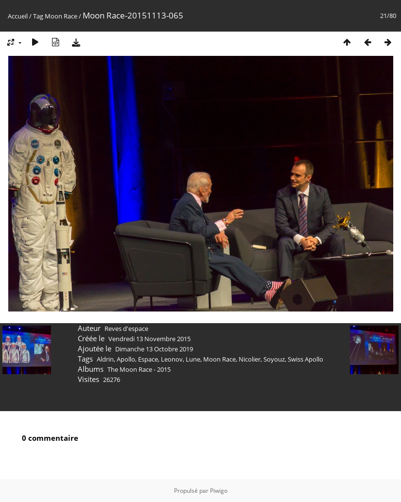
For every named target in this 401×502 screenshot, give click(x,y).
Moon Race (61, 16)
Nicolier (250, 359)
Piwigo (218, 490)
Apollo (126, 359)
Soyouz (274, 359)
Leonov (172, 359)
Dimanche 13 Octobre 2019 (154, 349)
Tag (38, 16)
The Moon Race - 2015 (139, 369)
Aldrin (105, 359)
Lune (193, 359)
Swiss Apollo (305, 359)
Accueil (18, 16)
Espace (148, 359)
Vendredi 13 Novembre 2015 (149, 338)
